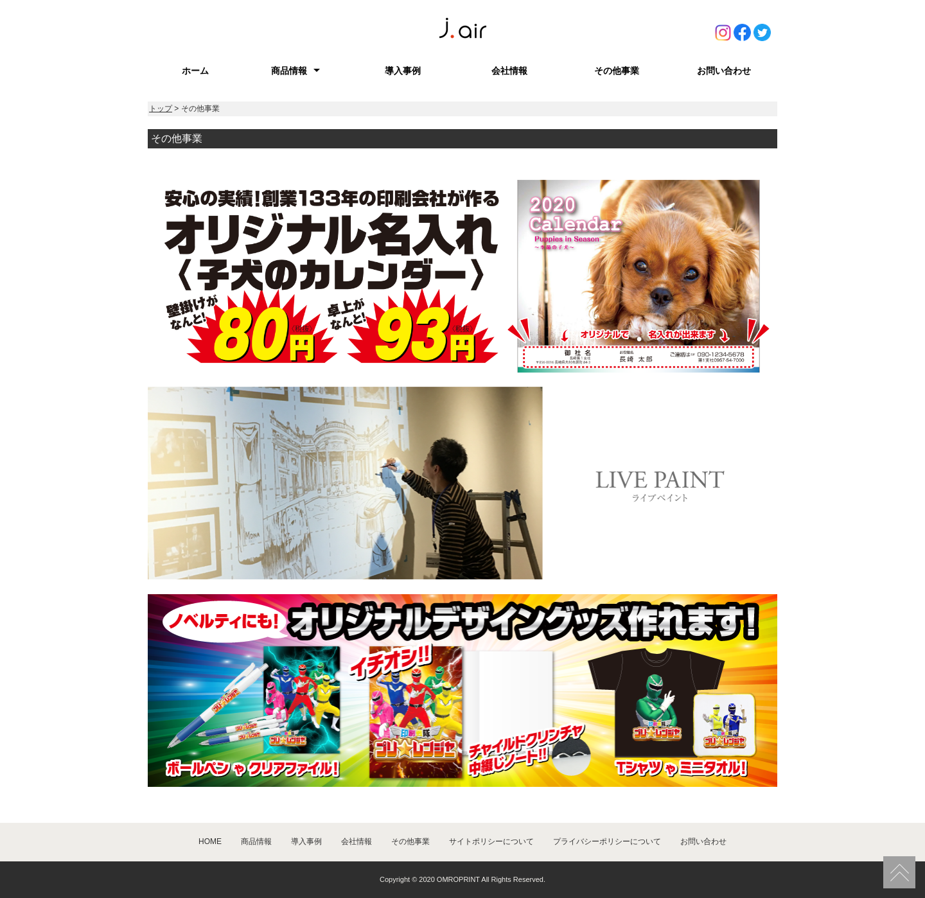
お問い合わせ (724, 71)
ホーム (195, 71)
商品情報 (289, 71)
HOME (210, 841)
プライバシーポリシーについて (607, 841)
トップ (160, 108)
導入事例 (403, 71)
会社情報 (509, 71)
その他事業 (616, 71)
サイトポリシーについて (491, 841)
